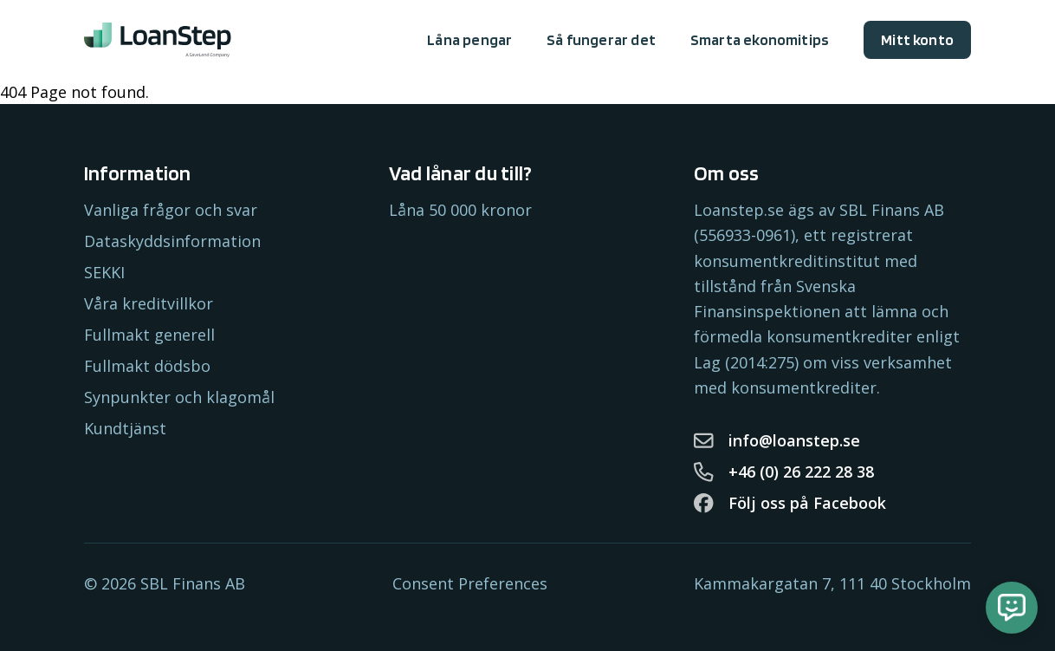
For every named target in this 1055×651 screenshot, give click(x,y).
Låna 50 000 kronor (460, 209)
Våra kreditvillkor (148, 303)
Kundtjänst (125, 428)
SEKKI (104, 272)
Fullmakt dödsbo (147, 365)
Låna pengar (469, 39)
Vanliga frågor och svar (170, 209)
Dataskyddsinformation (172, 241)
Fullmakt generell (149, 334)
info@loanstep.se (777, 440)
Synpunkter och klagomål (179, 397)
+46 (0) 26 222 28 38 (784, 471)
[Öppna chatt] (1012, 608)
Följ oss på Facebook (790, 502)
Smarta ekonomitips (759, 39)
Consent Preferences (469, 583)
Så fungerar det (601, 39)
